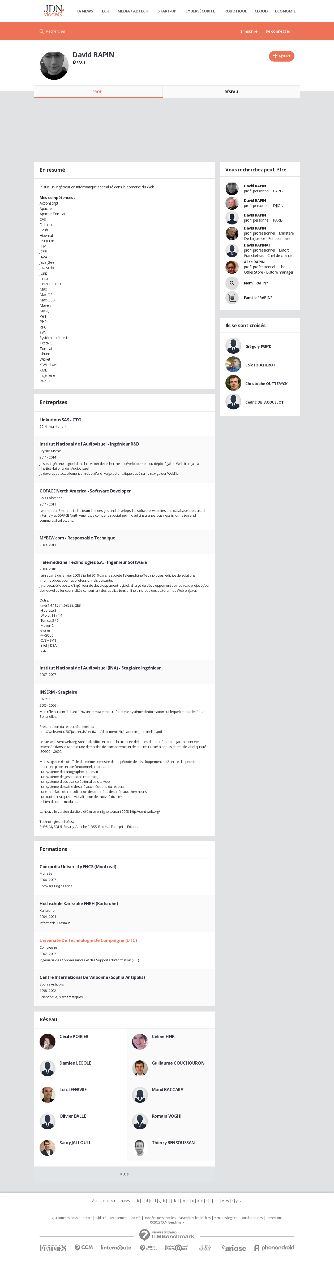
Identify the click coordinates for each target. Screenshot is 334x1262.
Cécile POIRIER (73, 1036)
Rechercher (56, 31)
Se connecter (278, 31)
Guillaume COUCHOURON (178, 1063)
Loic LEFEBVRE (73, 1089)
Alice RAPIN (254, 261)
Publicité (100, 1218)
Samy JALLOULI (74, 1143)
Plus (124, 1174)
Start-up (166, 11)
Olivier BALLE (72, 1116)
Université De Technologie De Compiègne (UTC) (88, 940)
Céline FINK (163, 1036)
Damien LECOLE (75, 1063)
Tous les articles (251, 1218)
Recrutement (118, 1218)
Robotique (235, 11)
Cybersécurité (200, 11)
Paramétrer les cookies (194, 1218)
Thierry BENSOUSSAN (173, 1143)
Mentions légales (225, 1218)
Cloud (261, 11)
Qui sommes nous (65, 1218)
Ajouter (284, 55)
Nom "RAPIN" (256, 283)
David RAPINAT (257, 245)
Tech (104, 11)
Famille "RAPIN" (258, 297)
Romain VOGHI (167, 1116)
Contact (85, 1218)
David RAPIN (255, 185)
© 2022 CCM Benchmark (167, 1222)
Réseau (231, 91)
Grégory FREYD (258, 346)
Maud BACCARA (167, 1089)
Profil (98, 91)
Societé (135, 1218)
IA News (85, 11)
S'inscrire (249, 31)
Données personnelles (159, 1218)
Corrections (274, 1218)
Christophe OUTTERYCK (266, 383)
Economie (285, 11)
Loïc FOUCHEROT (260, 365)
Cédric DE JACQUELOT (264, 402)
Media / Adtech (133, 11)
